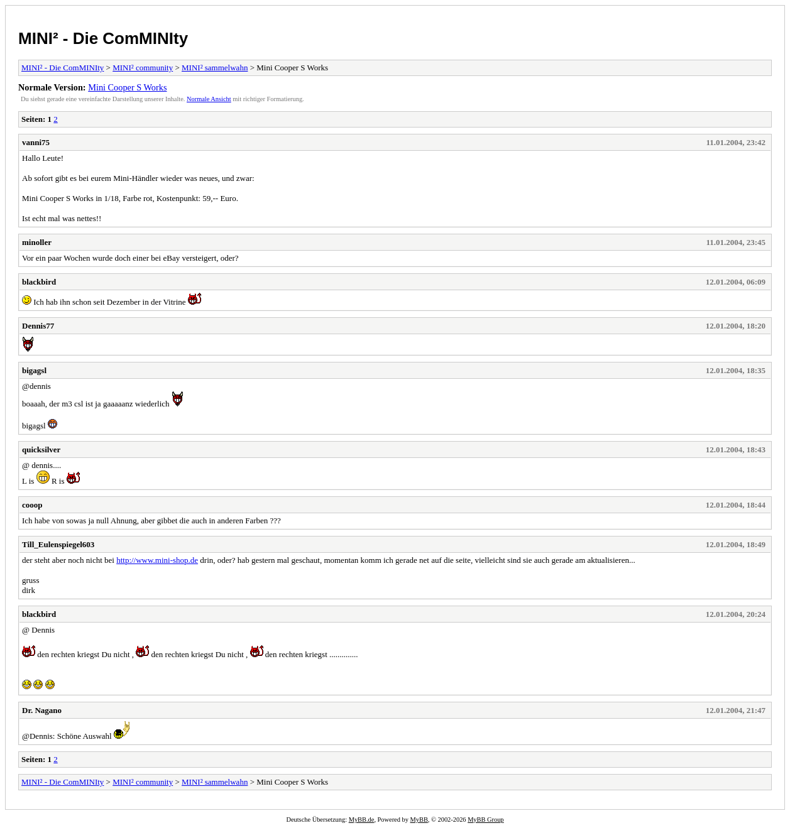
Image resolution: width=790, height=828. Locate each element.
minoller (37, 242)
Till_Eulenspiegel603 (58, 544)
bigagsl (34, 370)
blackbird (39, 281)
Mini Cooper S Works (127, 87)
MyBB (419, 819)
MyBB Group (485, 819)
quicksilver (41, 449)
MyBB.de (362, 819)
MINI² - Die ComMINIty (103, 38)
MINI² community (142, 67)
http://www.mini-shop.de (157, 560)
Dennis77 (38, 325)
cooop (32, 504)
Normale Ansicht (209, 98)
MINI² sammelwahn (215, 67)
